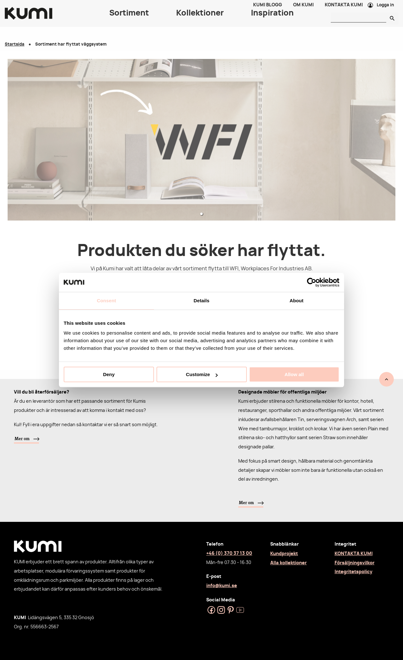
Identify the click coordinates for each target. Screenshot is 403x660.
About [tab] (297, 300)
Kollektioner (200, 19)
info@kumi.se (221, 585)
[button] (201, 214)
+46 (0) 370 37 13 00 (229, 553)
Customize (202, 374)
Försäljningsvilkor (354, 563)
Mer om (22, 438)
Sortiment (129, 19)
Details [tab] (201, 300)
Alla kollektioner (288, 563)
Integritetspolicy (353, 571)
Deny (109, 374)
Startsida (14, 44)
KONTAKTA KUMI (354, 553)
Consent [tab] (106, 300)
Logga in (385, 8)
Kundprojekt (284, 553)
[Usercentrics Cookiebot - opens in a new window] (311, 282)
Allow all (294, 374)
